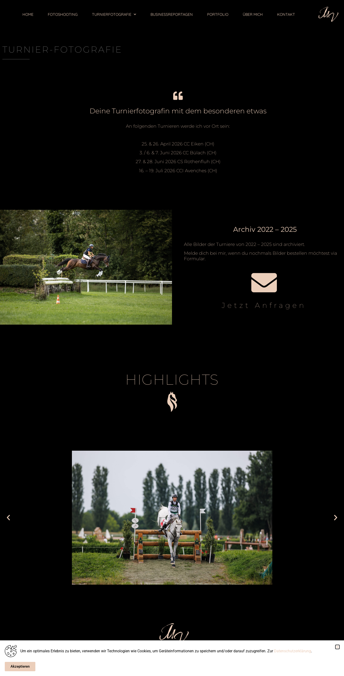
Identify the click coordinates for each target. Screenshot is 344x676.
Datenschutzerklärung (292, 651)
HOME (27, 14)
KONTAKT (286, 14)
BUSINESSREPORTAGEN (171, 14)
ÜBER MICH (253, 14)
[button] (8, 517)
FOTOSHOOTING (63, 14)
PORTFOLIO (217, 14)
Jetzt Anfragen (264, 305)
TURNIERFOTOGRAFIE (114, 14)
